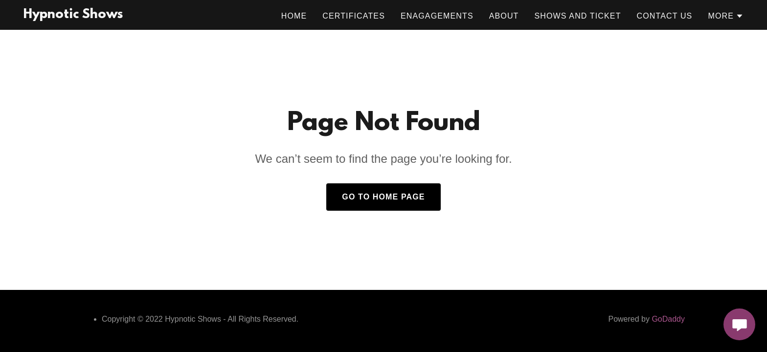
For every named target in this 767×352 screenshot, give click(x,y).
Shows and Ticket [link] (578, 16)
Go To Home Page (383, 197)
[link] (73, 15)
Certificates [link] (353, 16)
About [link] (504, 16)
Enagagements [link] (437, 16)
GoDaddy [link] (668, 319)
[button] (726, 16)
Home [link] (294, 16)
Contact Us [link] (665, 16)
